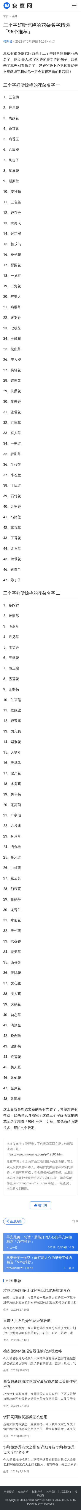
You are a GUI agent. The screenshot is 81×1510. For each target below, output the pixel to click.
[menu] (74, 5)
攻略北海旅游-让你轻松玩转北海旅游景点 (36, 1290)
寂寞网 (30, 1500)
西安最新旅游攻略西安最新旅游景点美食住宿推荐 (40, 1384)
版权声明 (37, 1491)
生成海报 (14, 1221)
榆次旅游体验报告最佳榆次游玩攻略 (32, 1351)
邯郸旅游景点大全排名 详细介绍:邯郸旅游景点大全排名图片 (39, 1449)
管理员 (7, 41)
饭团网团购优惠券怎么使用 (25, 1417)
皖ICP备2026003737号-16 (61, 1500)
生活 (52, 41)
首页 (5, 16)
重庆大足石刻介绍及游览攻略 (27, 1321)
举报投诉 (9, 1491)
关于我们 (51, 1491)
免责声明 (23, 1491)
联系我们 (65, 1491)
